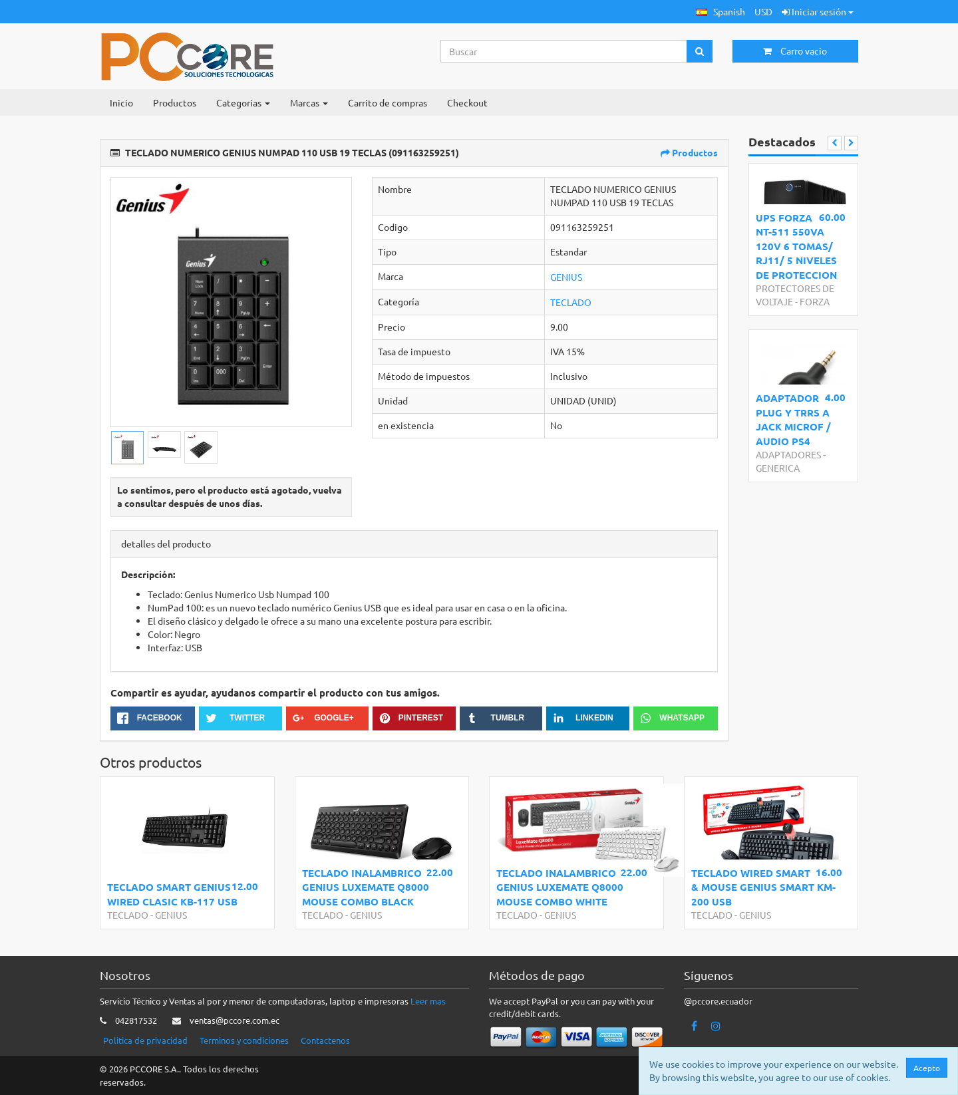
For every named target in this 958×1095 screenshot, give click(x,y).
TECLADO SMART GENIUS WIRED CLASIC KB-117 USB (172, 893)
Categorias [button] (243, 102)
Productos (174, 102)
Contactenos (325, 1040)
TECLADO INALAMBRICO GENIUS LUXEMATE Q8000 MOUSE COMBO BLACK (365, 887)
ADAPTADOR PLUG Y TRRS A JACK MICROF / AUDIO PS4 (793, 419)
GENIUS (566, 277)
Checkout (467, 102)
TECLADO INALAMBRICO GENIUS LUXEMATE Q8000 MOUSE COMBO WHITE (559, 887)
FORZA (815, 301)
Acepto (926, 1067)
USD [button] (763, 11)
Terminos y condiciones (244, 1040)
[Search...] (564, 51)
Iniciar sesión (818, 11)
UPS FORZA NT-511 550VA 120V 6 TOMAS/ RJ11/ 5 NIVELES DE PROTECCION (796, 246)
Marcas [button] (309, 102)
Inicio (121, 102)
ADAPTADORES (788, 454)
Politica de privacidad (145, 1040)
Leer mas (428, 1001)
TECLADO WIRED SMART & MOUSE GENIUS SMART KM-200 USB (763, 887)
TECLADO (570, 302)
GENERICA (778, 468)
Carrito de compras (387, 102)
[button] (721, 11)
